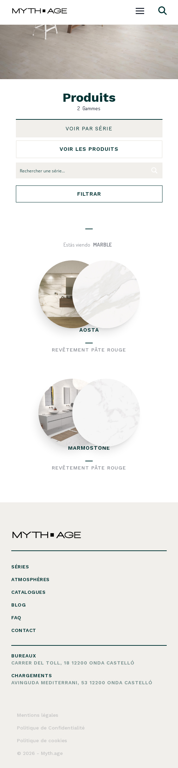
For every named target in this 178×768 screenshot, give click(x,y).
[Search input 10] (81, 170)
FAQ (16, 617)
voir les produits (89, 149)
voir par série (89, 128)
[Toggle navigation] (140, 10)
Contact (23, 630)
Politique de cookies (42, 740)
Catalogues (28, 592)
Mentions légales (37, 715)
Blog (18, 605)
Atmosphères (30, 579)
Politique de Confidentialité (51, 728)
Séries (20, 566)
